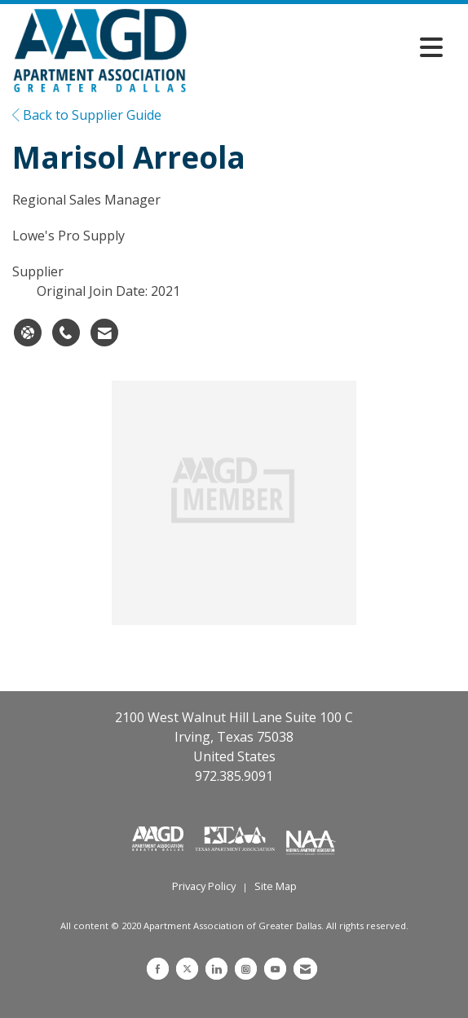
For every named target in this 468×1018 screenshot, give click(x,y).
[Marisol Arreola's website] (27, 332)
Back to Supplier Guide (86, 115)
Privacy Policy (204, 886)
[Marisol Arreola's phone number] (66, 332)
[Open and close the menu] (319, 47)
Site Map (275, 886)
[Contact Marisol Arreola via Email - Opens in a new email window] (104, 332)
